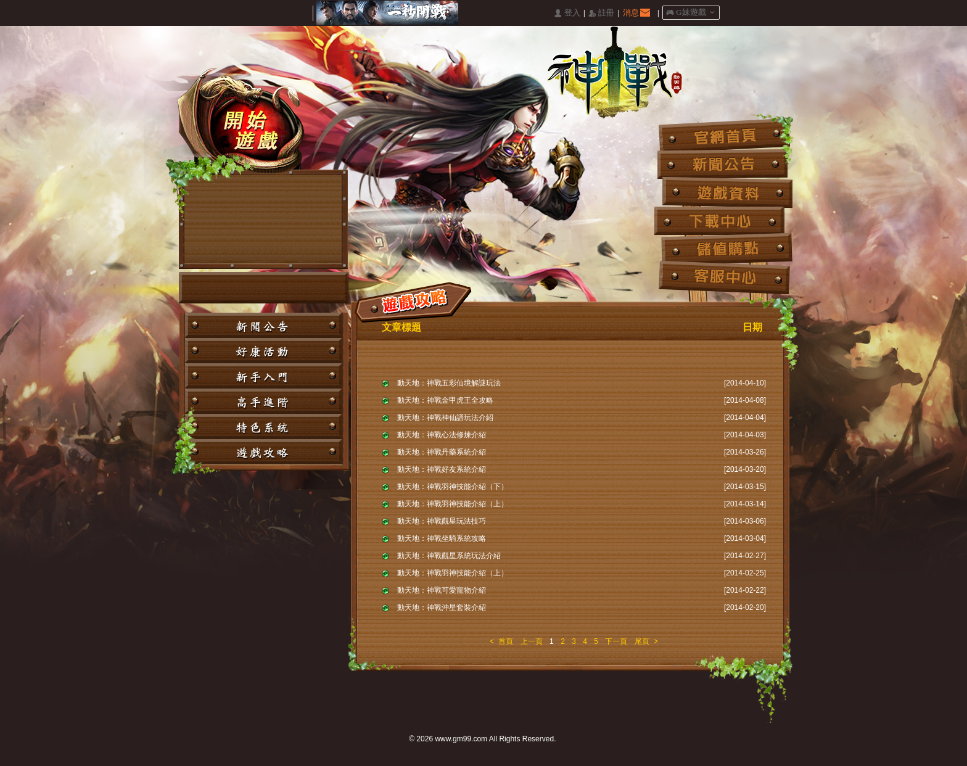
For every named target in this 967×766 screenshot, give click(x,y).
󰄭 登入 (567, 13)
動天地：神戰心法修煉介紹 (441, 434)
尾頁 (642, 641)
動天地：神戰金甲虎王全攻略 (445, 400)
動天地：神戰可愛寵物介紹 (441, 590)
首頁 (505, 641)
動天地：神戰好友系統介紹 (441, 469)
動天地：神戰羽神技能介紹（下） (452, 486)
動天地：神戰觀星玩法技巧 (441, 521)
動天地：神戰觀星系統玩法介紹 (449, 555)
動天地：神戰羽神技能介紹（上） (452, 504)
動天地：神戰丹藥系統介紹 (441, 452)
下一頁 (616, 641)
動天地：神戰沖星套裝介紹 (441, 607)
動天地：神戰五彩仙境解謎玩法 (449, 383)
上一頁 (532, 641)
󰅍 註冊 (601, 13)
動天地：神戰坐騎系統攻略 (441, 538)
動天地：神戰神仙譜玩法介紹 (445, 417)
